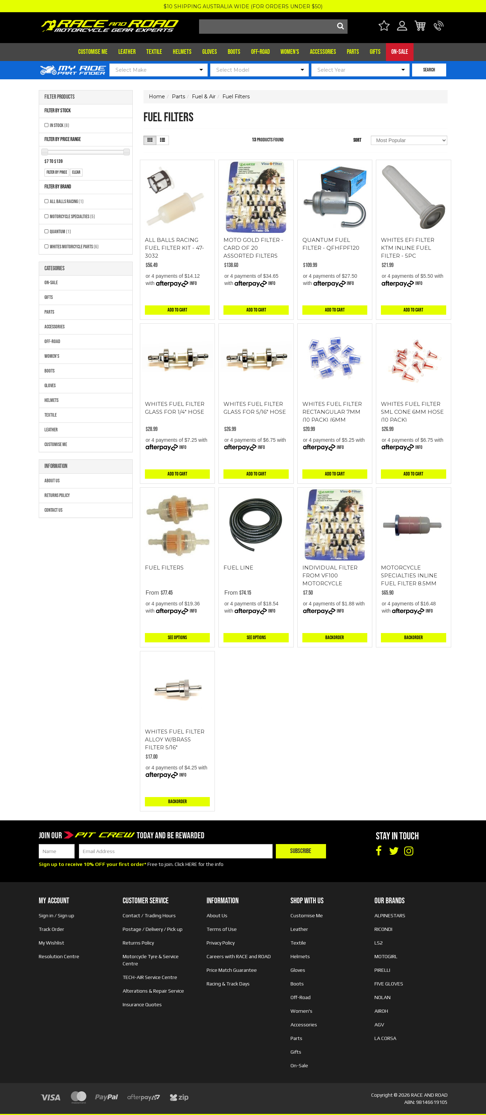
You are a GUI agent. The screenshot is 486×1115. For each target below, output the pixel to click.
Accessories (323, 52)
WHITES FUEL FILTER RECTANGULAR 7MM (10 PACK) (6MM (332, 411)
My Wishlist (51, 943)
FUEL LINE (238, 567)
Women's (289, 52)
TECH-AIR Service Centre (150, 977)
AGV (379, 1024)
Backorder (334, 637)
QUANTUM (60, 232)
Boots (234, 52)
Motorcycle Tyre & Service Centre (151, 960)
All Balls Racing (67, 201)
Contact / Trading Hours (149, 915)
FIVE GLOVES (388, 984)
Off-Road (260, 52)
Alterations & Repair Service (153, 991)
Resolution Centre (59, 956)
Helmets (182, 52)
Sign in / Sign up (56, 915)
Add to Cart (177, 310)
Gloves (209, 52)
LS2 (378, 943)
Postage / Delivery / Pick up (153, 929)
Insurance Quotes (142, 1004)
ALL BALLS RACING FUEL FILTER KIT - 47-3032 (174, 247)
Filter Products (59, 97)
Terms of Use (222, 929)
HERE (191, 864)
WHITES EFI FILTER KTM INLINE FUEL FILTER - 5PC (407, 247)
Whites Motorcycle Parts (74, 247)
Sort (357, 140)
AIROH (381, 1011)
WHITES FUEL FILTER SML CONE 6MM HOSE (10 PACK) (412, 411)
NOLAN (382, 997)
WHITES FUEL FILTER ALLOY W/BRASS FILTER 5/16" (174, 739)
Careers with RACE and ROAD (239, 956)
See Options (177, 637)
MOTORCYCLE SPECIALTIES (72, 217)
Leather (127, 52)
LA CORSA (385, 1038)
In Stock (59, 125)
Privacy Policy (221, 943)
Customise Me (93, 52)
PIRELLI (382, 970)
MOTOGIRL (385, 956)
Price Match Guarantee (232, 970)
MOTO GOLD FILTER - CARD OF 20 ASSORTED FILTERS (253, 247)
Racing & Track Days (228, 984)
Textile (154, 52)
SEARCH (429, 70)
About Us (52, 481)
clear (76, 172)
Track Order (51, 929)
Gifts (375, 52)
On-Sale (399, 52)
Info (193, 283)
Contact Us (53, 510)
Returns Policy (57, 495)
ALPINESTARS (389, 915)
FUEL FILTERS (164, 567)
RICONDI (383, 929)
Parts (353, 52)
